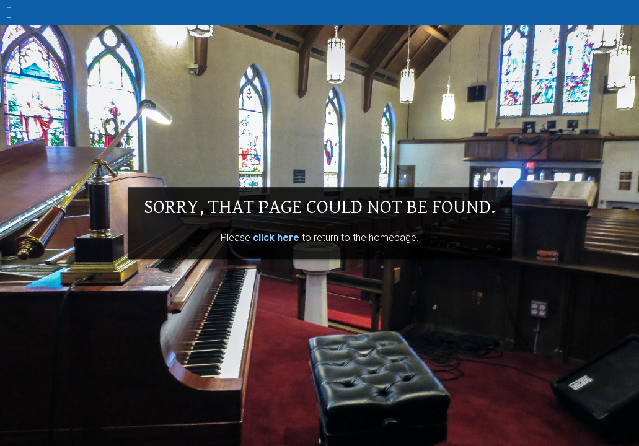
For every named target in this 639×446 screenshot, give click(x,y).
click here (276, 237)
